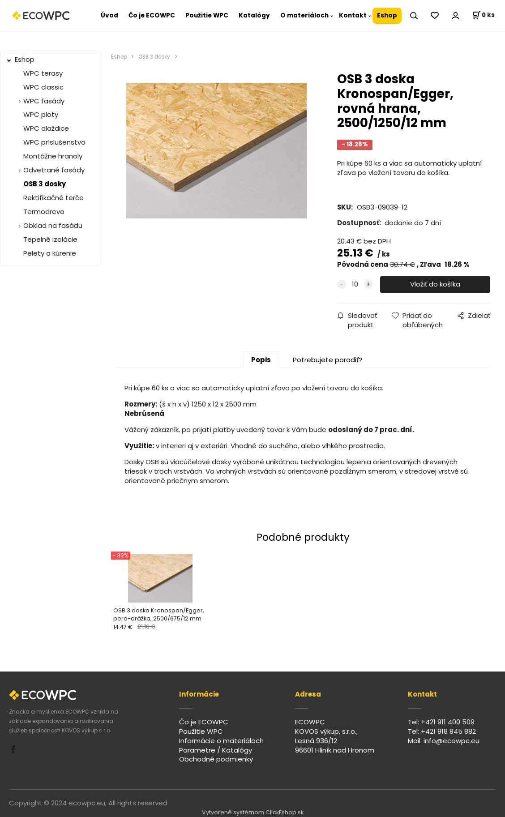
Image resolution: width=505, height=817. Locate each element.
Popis (261, 359)
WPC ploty (40, 114)
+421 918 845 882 (448, 731)
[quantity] (355, 284)
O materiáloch (304, 15)
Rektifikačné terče (53, 197)
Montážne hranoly (52, 156)
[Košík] (483, 15)
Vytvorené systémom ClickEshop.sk (253, 812)
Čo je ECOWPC (151, 15)
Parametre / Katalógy (215, 750)
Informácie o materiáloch (221, 740)
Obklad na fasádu (52, 225)
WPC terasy (43, 73)
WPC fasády (43, 101)
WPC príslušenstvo (54, 142)
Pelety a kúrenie (49, 253)
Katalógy (254, 15)
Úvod (109, 15)
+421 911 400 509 (448, 722)
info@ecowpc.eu (451, 740)
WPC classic (43, 87)
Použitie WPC (206, 15)
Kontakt (353, 15)
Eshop (387, 15)
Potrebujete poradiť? (327, 359)
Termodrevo (43, 211)
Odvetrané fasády (54, 170)
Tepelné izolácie (50, 239)
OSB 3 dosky (44, 183)
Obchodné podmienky (216, 759)
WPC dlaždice (46, 128)
